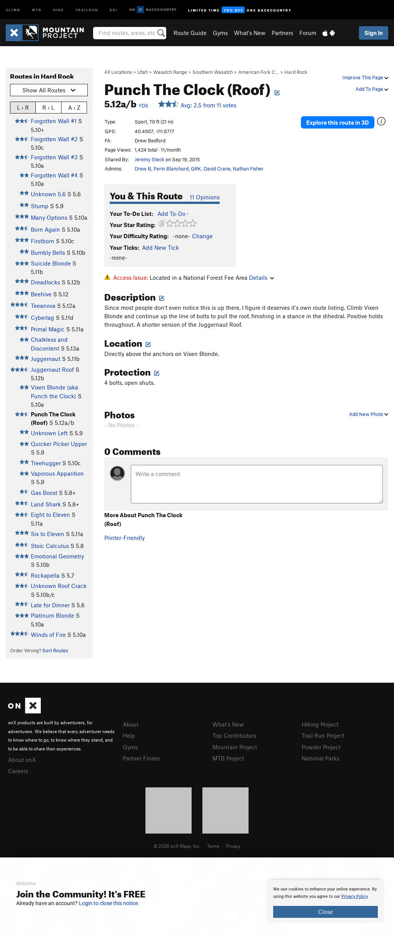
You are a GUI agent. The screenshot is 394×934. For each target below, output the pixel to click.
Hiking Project (320, 724)
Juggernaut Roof (52, 369)
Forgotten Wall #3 (54, 157)
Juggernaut (45, 358)
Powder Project (321, 747)
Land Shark (46, 504)
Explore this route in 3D (337, 122)
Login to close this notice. (109, 903)
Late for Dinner (50, 605)
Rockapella (45, 575)
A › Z (74, 107)
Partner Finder (141, 758)
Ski (114, 9)
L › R (23, 107)
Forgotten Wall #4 (54, 175)
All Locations (118, 72)
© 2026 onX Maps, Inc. (177, 846)
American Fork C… (258, 72)
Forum (307, 32)
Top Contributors (234, 735)
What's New (249, 32)
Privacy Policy (354, 896)
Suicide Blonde (51, 263)
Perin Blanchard (171, 168)
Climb (13, 9)
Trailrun (86, 9)
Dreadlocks (45, 282)
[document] (325, 902)
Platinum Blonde (52, 615)
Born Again (45, 229)
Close (325, 911)
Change (202, 235)
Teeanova (43, 305)
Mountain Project (234, 747)
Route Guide (190, 32)
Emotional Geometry (57, 556)
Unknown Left (49, 432)
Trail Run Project (323, 735)
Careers (18, 770)
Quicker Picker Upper (59, 443)
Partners (282, 32)
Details (261, 277)
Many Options (49, 217)
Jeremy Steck (149, 159)
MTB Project (228, 758)
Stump (39, 205)
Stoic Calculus (50, 545)
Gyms (220, 32)
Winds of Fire (48, 634)
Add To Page (372, 89)
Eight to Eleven (50, 514)
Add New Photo (368, 414)
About (131, 724)
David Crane (217, 168)
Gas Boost (44, 492)
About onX (22, 759)
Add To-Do (171, 213)
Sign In (373, 32)
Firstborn (42, 240)
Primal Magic (48, 329)
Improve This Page (365, 77)
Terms (213, 846)
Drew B (143, 168)
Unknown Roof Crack (59, 585)
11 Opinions (205, 197)
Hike (58, 9)
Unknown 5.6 (48, 193)
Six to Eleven (47, 533)
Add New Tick (160, 247)
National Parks (320, 758)
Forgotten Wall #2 (54, 138)
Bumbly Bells (48, 252)
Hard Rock (295, 72)
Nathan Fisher (248, 168)
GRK (196, 168)
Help (129, 735)
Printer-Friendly (124, 537)
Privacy (233, 846)
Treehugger (46, 462)
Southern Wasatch (212, 72)
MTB (37, 9)
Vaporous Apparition (57, 473)
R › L (48, 107)
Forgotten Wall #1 (54, 120)
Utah (142, 72)
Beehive (41, 294)
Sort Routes (55, 650)
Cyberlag (42, 317)
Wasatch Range (170, 72)
